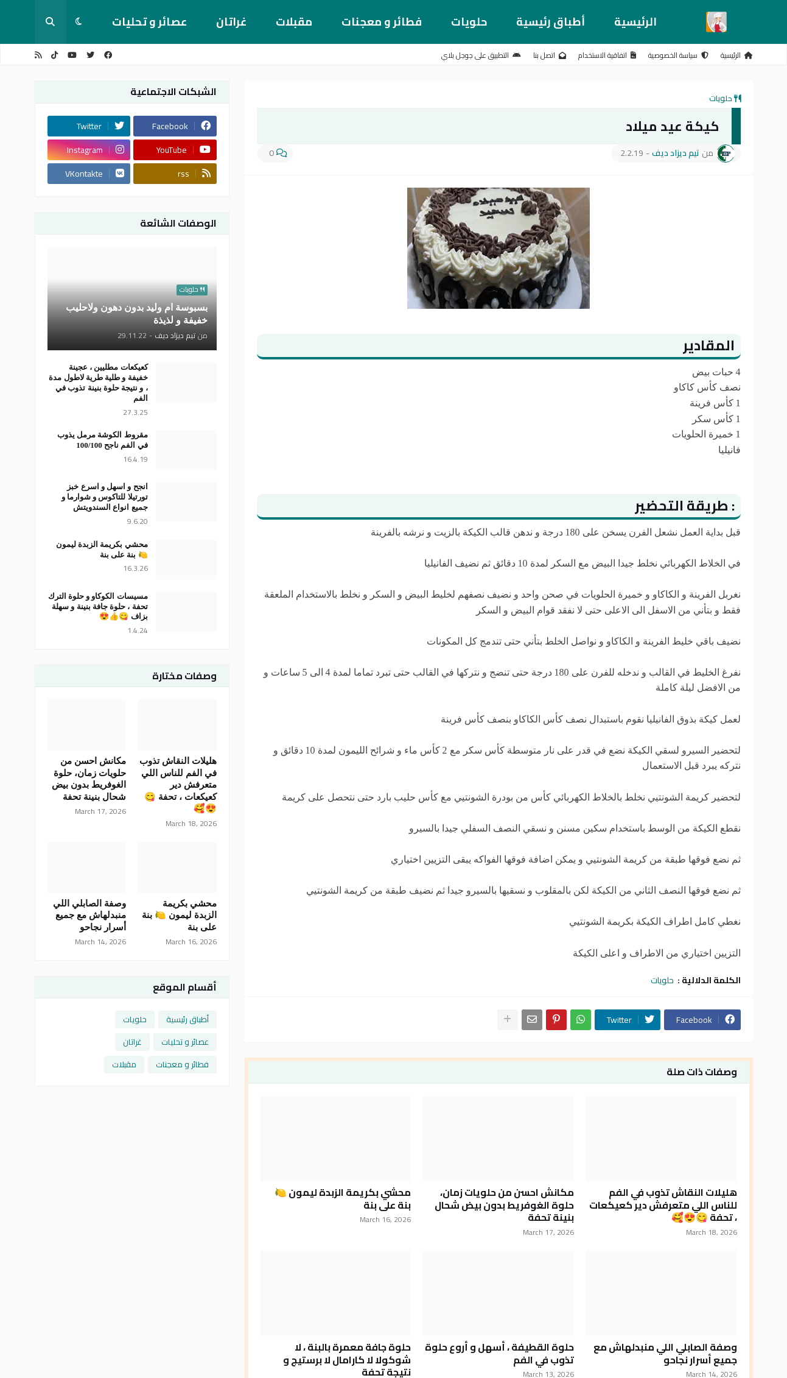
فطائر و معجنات (381, 22)
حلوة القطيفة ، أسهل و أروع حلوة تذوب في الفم (499, 1353)
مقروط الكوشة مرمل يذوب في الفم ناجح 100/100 (102, 440)
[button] (78, 22)
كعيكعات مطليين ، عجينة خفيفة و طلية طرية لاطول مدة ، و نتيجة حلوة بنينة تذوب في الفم (98, 382)
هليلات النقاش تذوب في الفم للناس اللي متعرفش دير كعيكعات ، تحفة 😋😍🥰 (663, 1205)
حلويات (469, 22)
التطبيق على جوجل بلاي (481, 55)
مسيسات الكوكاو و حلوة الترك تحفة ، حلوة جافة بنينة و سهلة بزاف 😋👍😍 (98, 606)
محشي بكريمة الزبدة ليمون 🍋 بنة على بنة (343, 1199)
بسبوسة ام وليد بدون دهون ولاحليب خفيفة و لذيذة (137, 313)
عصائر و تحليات (149, 22)
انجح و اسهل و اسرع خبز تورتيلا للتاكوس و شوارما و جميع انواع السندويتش (104, 497)
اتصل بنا (549, 55)
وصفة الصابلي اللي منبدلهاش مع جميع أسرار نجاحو (665, 1353)
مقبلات (294, 22)
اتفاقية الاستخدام (607, 55)
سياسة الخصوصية (678, 55)
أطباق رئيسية (550, 22)
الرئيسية (635, 22)
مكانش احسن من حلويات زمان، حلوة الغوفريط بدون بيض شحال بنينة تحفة (504, 1205)
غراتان (231, 22)
